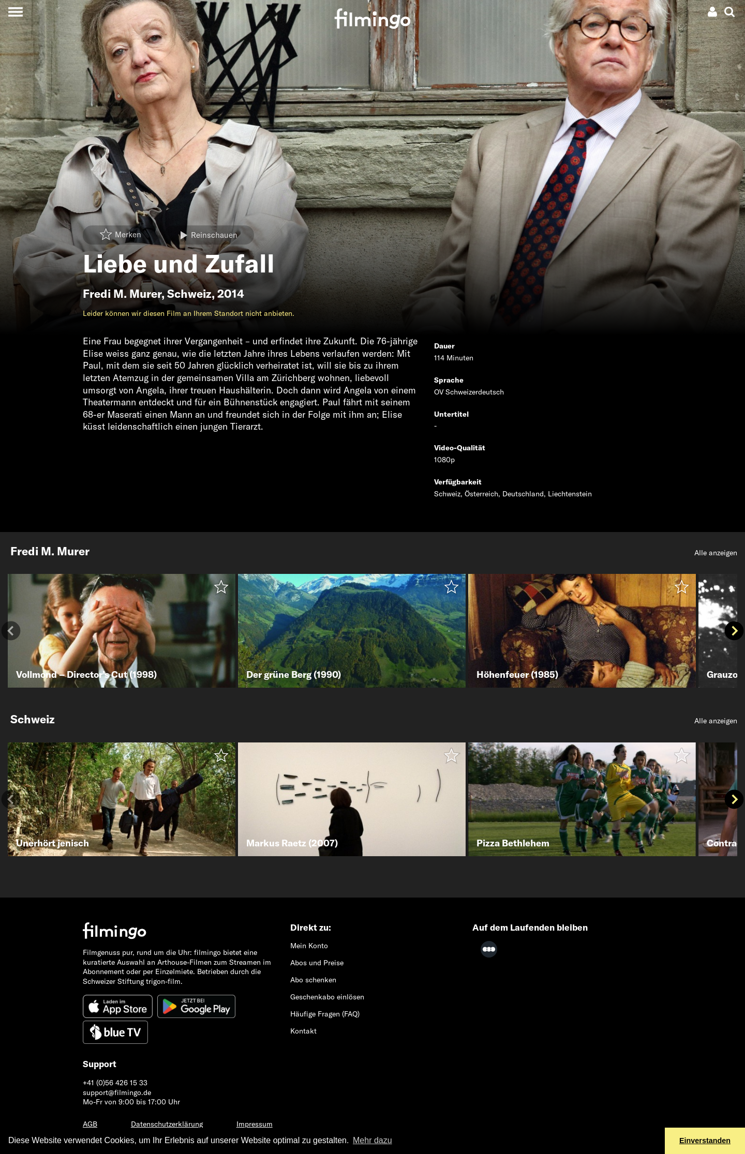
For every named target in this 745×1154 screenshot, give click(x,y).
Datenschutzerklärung (167, 1124)
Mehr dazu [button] (372, 1140)
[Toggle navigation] (15, 11)
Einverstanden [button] (705, 1140)
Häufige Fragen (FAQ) (325, 1014)
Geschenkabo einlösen (327, 996)
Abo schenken (313, 979)
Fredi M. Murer (122, 293)
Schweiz (189, 293)
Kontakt (303, 1031)
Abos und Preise (317, 962)
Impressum (254, 1124)
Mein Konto (309, 945)
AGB (90, 1124)
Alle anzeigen (715, 552)
